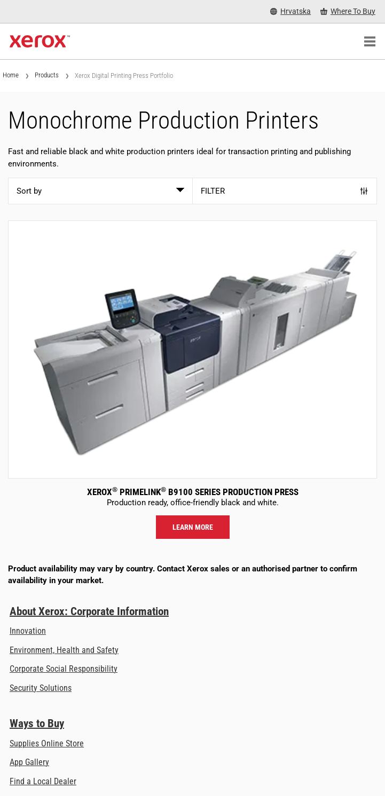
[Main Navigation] (369, 41)
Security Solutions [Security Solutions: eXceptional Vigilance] (41, 688)
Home (11, 75)
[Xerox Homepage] (40, 41)
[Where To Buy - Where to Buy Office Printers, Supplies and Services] (347, 11)
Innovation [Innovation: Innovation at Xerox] (28, 631)
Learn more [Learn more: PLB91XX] (192, 527)
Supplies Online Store (47, 743)
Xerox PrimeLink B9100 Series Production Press (192, 492)
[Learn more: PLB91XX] (192, 349)
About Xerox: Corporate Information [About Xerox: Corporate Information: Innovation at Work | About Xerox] (89, 611)
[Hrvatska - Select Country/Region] (290, 11)
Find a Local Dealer (43, 781)
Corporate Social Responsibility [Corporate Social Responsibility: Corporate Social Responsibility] (63, 669)
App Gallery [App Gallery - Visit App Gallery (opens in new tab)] (29, 762)
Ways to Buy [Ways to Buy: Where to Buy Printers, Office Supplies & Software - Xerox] (37, 723)
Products (47, 75)
